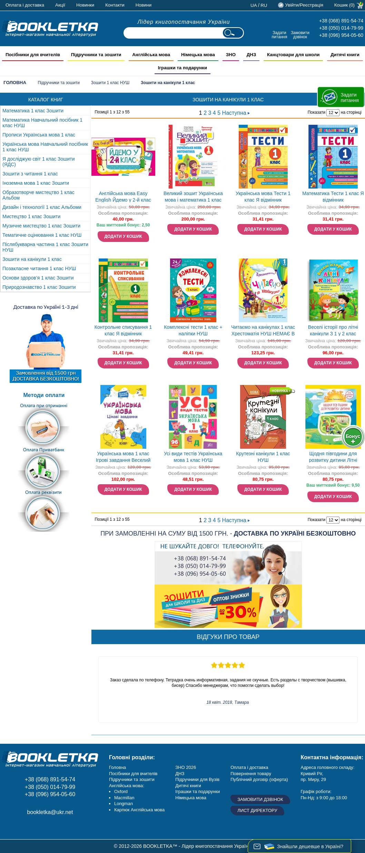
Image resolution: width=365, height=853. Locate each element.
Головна (14, 82)
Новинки (85, 5)
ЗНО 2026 (185, 767)
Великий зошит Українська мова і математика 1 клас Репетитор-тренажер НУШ (193, 197)
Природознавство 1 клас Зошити (39, 287)
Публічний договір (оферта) (259, 779)
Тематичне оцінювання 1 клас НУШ (41, 235)
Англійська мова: (126, 785)
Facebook (9, 827)
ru (263, 5)
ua (253, 5)
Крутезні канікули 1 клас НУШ (263, 457)
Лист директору (257, 810)
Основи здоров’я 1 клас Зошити (38, 278)
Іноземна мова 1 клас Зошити (35, 183)
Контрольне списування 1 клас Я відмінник (123, 330)
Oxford (121, 791)
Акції (60, 5)
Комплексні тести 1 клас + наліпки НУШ (193, 330)
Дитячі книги (188, 785)
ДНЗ (179, 773)
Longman (123, 803)
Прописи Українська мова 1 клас (38, 135)
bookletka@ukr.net (50, 812)
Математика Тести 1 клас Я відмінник (333, 197)
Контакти (114, 5)
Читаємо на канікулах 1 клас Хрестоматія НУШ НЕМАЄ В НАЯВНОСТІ (263, 331)
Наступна (236, 113)
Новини (143, 5)
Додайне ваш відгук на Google (40, 827)
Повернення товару (250, 773)
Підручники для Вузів (197, 779)
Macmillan (124, 797)
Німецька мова (190, 797)
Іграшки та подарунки (197, 791)
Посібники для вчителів (133, 773)
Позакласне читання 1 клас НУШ (39, 268)
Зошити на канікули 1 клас (32, 259)
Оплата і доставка (25, 5)
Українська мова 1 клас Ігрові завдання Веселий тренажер (123, 457)
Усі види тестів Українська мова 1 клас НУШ (193, 457)
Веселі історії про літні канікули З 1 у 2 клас (333, 330)
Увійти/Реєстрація (304, 5)
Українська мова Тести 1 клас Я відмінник (263, 197)
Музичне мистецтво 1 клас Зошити (41, 226)
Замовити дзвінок (300, 34)
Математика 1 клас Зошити (32, 110)
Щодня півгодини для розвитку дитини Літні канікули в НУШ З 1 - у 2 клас (333, 457)
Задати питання (279, 34)
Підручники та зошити (59, 82)
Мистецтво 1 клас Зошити (31, 216)
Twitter (56, 827)
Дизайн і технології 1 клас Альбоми (41, 207)
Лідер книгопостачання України (184, 22)
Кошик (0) (344, 5)
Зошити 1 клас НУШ (110, 82)
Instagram (25, 827)
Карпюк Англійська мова (139, 809)
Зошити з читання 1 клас (30, 173)
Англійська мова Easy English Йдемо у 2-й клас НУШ (123, 197)
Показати (316, 112)
